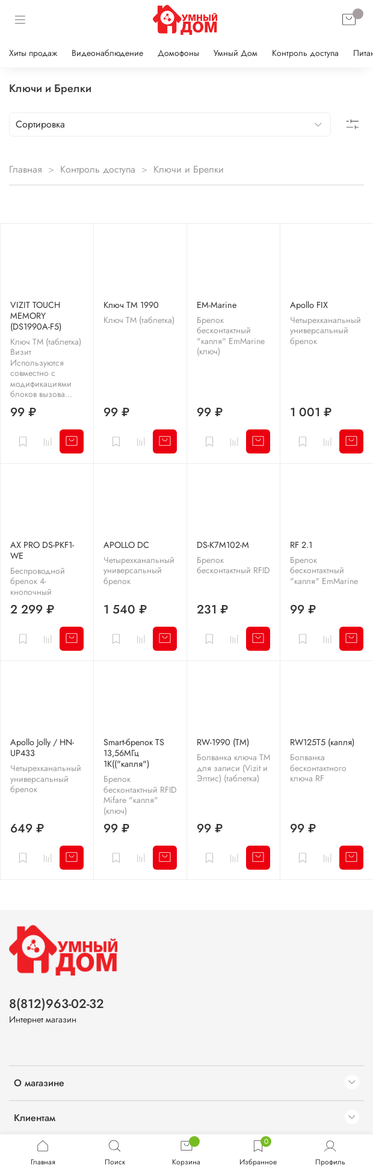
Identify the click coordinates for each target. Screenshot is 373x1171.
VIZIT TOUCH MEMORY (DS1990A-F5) (35, 316)
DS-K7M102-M (223, 545)
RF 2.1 (301, 545)
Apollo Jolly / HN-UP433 (42, 747)
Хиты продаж (33, 53)
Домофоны (178, 53)
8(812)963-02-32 (56, 1004)
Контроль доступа (305, 53)
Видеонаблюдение (107, 53)
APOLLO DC (126, 545)
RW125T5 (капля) (322, 742)
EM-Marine (216, 305)
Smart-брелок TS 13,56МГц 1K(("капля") (133, 753)
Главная (25, 169)
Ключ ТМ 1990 (131, 305)
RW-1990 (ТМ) (223, 742)
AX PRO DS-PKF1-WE (42, 550)
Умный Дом (235, 53)
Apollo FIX (309, 305)
